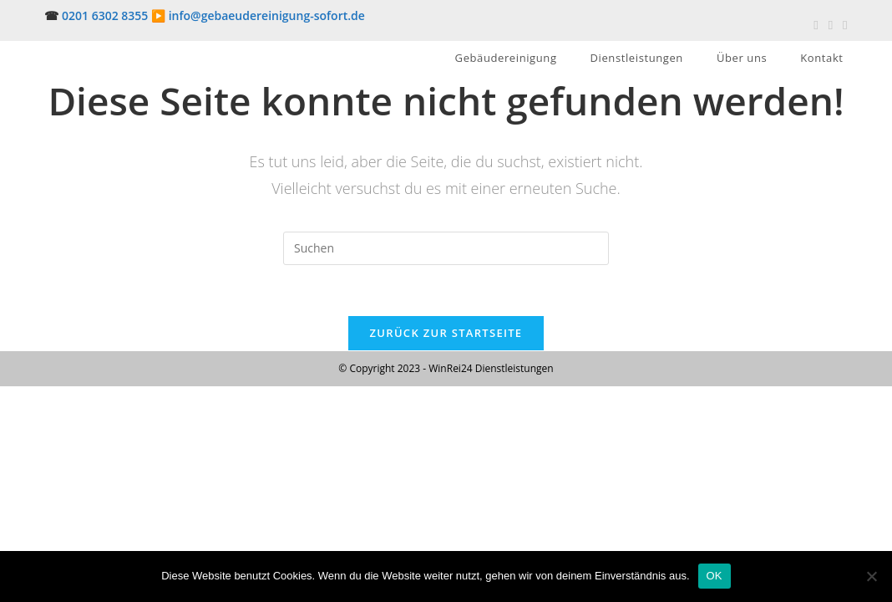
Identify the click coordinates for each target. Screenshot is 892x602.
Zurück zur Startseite (446, 332)
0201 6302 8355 (105, 15)
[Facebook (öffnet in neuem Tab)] (815, 24)
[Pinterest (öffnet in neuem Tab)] (831, 24)
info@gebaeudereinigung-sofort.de (267, 15)
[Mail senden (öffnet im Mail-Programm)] (842, 24)
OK (714, 575)
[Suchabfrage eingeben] (446, 248)
